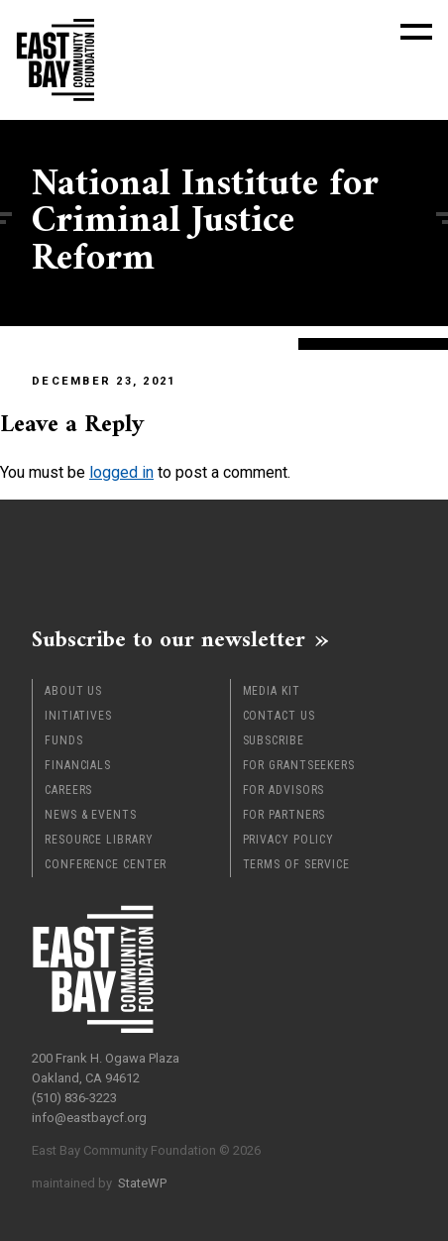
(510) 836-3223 (74, 1097)
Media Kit (271, 691)
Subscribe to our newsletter (168, 639)
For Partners (284, 815)
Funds (64, 740)
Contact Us (279, 716)
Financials (78, 765)
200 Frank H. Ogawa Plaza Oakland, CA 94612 (105, 1068)
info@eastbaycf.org (89, 1117)
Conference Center (106, 864)
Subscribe (273, 740)
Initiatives (78, 716)
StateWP (142, 1183)
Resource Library (99, 839)
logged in (121, 472)
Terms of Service (296, 864)
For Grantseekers (299, 765)
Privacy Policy (289, 839)
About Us (73, 691)
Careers (68, 790)
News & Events (91, 815)
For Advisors (284, 790)
